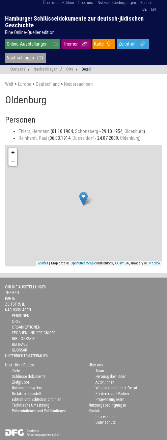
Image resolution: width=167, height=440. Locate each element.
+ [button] (13, 153)
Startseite (17, 69)
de (144, 9)
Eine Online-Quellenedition (30, 32)
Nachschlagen (20, 57)
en (153, 9)
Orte (69, 69)
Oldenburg (134, 131)
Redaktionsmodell (26, 393)
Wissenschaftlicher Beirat (116, 388)
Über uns (85, 2)
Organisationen (26, 327)
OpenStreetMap (82, 263)
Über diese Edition (58, 2)
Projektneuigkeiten (109, 399)
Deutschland (48, 84)
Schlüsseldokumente (28, 376)
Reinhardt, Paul (33, 138)
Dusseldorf (84, 138)
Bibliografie (23, 338)
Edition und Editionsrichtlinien (36, 399)
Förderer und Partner (112, 393)
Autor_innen (104, 382)
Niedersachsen (78, 84)
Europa (25, 84)
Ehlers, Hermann (35, 131)
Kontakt (146, 2)
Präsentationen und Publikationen (39, 411)
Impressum (104, 416)
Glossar (19, 350)
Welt (10, 84)
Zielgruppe (20, 382)
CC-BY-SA (122, 263)
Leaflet (43, 263)
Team (99, 370)
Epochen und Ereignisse (33, 333)
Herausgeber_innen (111, 376)
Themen (71, 44)
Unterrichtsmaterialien (27, 356)
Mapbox (154, 263)
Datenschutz (105, 422)
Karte (99, 44)
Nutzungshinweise (27, 388)
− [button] (13, 161)
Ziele (16, 370)
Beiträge (20, 344)
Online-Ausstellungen (27, 44)
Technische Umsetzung (31, 405)
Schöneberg (87, 131)
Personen (20, 315)
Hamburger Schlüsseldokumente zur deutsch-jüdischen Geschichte (74, 22)
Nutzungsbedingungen (117, 2)
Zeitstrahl (127, 44)
